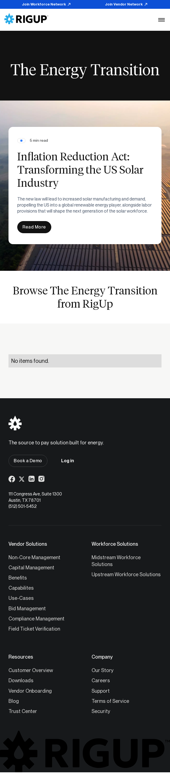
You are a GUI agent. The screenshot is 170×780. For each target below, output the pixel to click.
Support (101, 691)
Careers (101, 680)
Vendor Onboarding (30, 691)
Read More (34, 227)
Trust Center (22, 711)
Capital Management (31, 567)
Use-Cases (21, 598)
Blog (13, 701)
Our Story (103, 670)
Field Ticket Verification (34, 629)
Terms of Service (110, 701)
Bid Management (27, 608)
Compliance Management (36, 619)
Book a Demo (28, 460)
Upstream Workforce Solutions (126, 574)
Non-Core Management (34, 557)
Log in (67, 460)
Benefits (17, 578)
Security (101, 711)
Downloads (20, 680)
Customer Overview (30, 670)
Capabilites (21, 588)
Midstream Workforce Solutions (116, 561)
